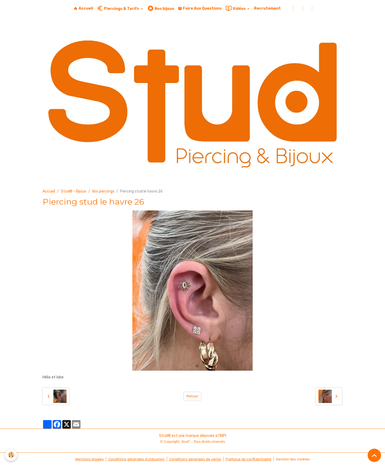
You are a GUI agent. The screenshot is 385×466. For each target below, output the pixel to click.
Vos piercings (103, 191)
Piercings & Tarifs (118, 8)
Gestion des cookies (294, 459)
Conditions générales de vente (195, 459)
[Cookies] (11, 455)
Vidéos (236, 8)
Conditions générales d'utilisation (135, 459)
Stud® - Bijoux (73, 191)
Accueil (83, 8)
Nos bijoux (160, 8)
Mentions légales (88, 459)
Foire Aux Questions (200, 8)
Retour (192, 396)
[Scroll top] (374, 455)
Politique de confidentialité (249, 459)
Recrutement (267, 8)
